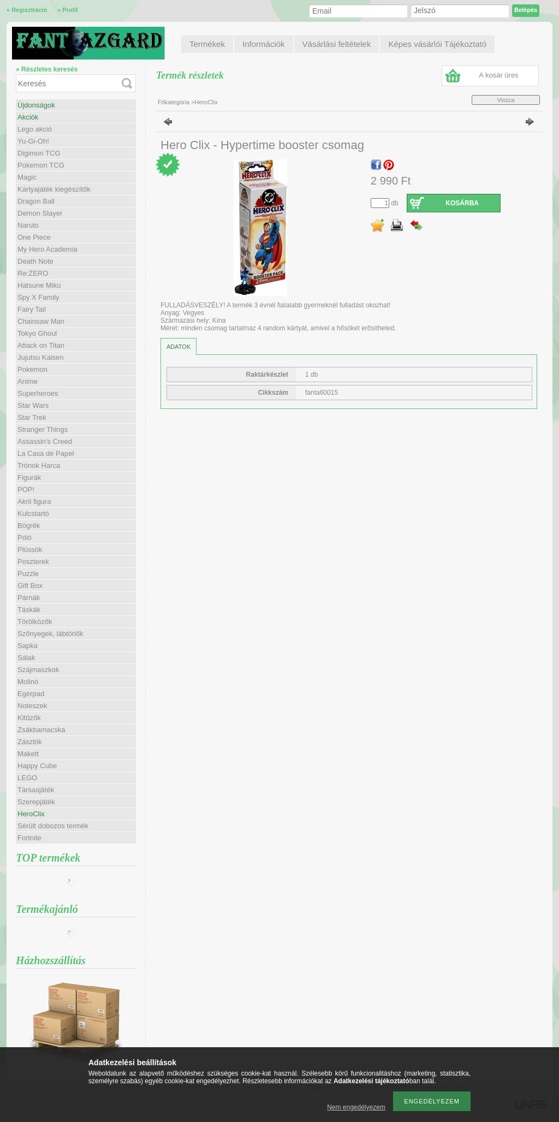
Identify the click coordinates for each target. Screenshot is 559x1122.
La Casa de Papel (45, 453)
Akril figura (34, 501)
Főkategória (173, 102)
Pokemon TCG (40, 165)
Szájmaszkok (38, 670)
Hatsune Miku (39, 285)
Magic (27, 177)
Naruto (28, 225)
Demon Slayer (39, 213)
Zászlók (29, 742)
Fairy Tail (31, 309)
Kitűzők (29, 718)
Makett (28, 754)
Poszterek (33, 561)
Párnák (28, 597)
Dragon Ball (36, 201)
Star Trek (31, 417)
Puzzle (28, 573)
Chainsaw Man (40, 321)
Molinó (27, 682)
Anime (27, 381)
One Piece (34, 237)
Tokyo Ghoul (37, 333)
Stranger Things (42, 429)
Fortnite (29, 838)
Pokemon (32, 369)
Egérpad (30, 694)
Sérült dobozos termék (52, 826)
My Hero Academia (47, 249)
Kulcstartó (33, 513)
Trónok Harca (38, 465)
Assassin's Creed (44, 441)
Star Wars (33, 405)
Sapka (27, 646)
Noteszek (32, 706)
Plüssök (30, 549)
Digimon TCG (39, 153)
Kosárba (462, 203)
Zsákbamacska (41, 730)
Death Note (35, 261)
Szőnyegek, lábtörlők (50, 634)
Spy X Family (38, 297)
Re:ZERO (32, 273)
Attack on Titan (40, 345)
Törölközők (34, 622)
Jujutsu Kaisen (40, 357)
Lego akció (34, 129)
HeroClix (31, 814)
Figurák (29, 477)
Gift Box (30, 585)
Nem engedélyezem (356, 1107)
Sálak (26, 658)
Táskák (28, 609)
